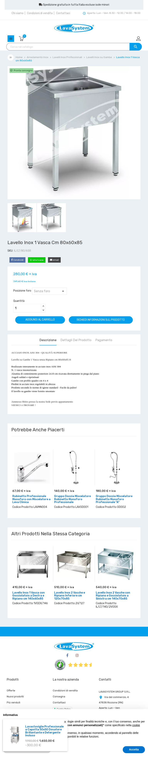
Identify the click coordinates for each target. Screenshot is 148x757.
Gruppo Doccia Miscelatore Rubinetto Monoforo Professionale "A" (114, 499)
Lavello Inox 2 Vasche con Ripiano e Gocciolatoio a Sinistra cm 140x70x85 (113, 595)
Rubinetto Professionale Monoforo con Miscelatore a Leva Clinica (31, 499)
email (54, 260)
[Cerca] (74, 47)
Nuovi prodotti (15, 696)
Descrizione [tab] (48, 340)
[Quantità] (27, 308)
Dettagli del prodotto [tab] (76, 340)
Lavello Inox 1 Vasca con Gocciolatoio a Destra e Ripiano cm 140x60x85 (28, 595)
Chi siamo (18, 13)
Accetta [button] (134, 749)
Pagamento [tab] (103, 340)
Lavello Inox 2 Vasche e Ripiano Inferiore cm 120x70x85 (69, 595)
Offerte (11, 690)
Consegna (59, 696)
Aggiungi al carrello (40, 319)
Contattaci (63, 13)
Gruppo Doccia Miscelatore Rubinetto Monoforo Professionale (72, 499)
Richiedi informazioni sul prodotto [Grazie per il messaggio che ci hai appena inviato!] (101, 319)
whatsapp (37, 260)
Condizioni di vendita (40, 13)
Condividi (17, 260)
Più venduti (13, 702)
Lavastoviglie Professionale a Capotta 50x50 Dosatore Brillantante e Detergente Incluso (44, 731)
